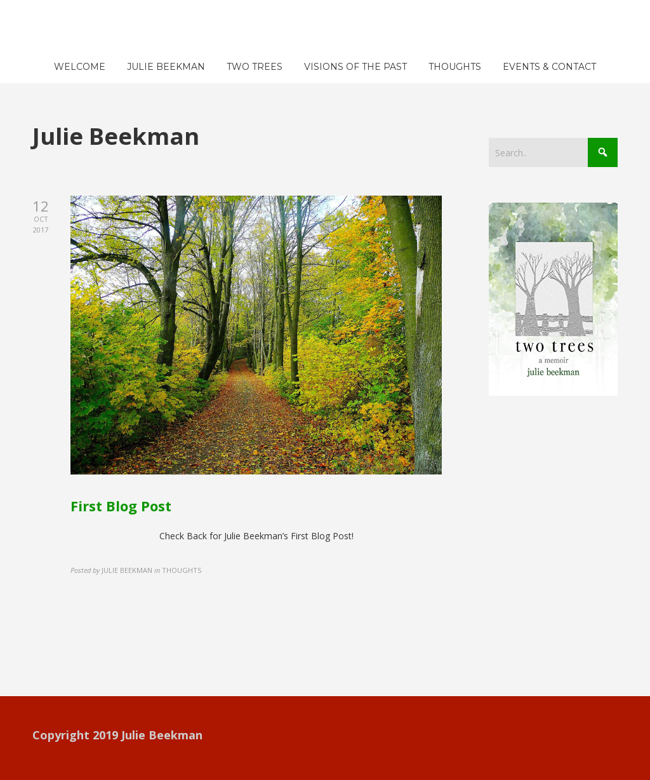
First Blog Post (120, 505)
